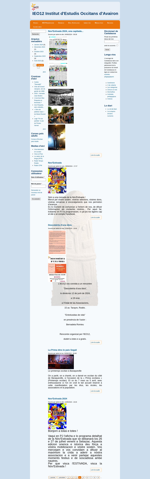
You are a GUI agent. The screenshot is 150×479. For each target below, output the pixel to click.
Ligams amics (37, 27)
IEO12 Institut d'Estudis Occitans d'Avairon (75, 13)
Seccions (110, 23)
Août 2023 (37, 61)
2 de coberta (111, 85)
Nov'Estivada (55, 163)
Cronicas (61, 23)
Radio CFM (38, 165)
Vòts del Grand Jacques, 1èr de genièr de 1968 (39, 89)
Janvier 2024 (38, 45)
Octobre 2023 (38, 51)
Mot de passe (36, 184)
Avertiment (111, 83)
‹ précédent (61, 477)
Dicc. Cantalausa (74, 23)
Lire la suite (95, 155)
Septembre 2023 (39, 56)
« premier (52, 477)
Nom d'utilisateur (38, 177)
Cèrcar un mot (112, 90)
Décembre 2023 (39, 47)
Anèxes (109, 99)
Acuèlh (35, 23)
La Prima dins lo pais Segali (62, 350)
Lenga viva (87, 23)
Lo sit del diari (112, 109)
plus (44, 72)
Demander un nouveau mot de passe (36, 192)
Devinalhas (111, 92)
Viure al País (38, 154)
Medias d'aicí (99, 23)
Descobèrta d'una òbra (59, 225)
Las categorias (112, 87)
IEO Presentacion (48, 23)
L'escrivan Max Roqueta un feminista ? (39, 100)
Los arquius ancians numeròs (111, 113)
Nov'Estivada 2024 (57, 398)
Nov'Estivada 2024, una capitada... (65, 31)
